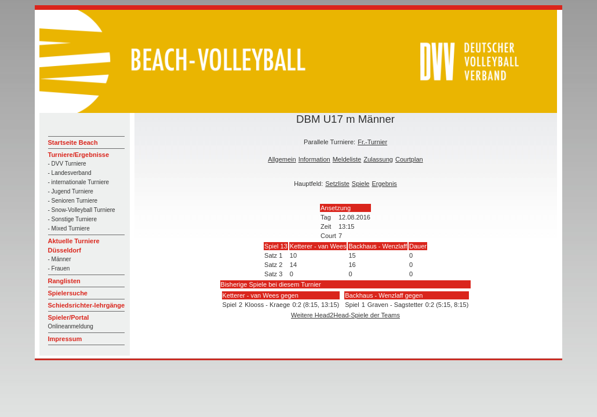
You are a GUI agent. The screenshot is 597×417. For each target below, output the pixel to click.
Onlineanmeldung (70, 326)
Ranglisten (64, 280)
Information (314, 159)
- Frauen (59, 268)
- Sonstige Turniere (72, 219)
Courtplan (409, 159)
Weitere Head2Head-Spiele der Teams (345, 315)
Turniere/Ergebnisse (79, 154)
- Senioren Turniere (73, 200)
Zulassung (378, 159)
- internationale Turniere (79, 182)
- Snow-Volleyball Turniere (81, 210)
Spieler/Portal (68, 317)
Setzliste (337, 183)
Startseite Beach (73, 142)
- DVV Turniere (67, 163)
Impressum (65, 338)
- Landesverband (70, 173)
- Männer (59, 259)
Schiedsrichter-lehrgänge (86, 305)
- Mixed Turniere (69, 228)
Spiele (361, 183)
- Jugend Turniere (70, 191)
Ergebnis (384, 183)
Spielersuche (68, 293)
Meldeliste (347, 159)
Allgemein (282, 159)
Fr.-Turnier (372, 141)
